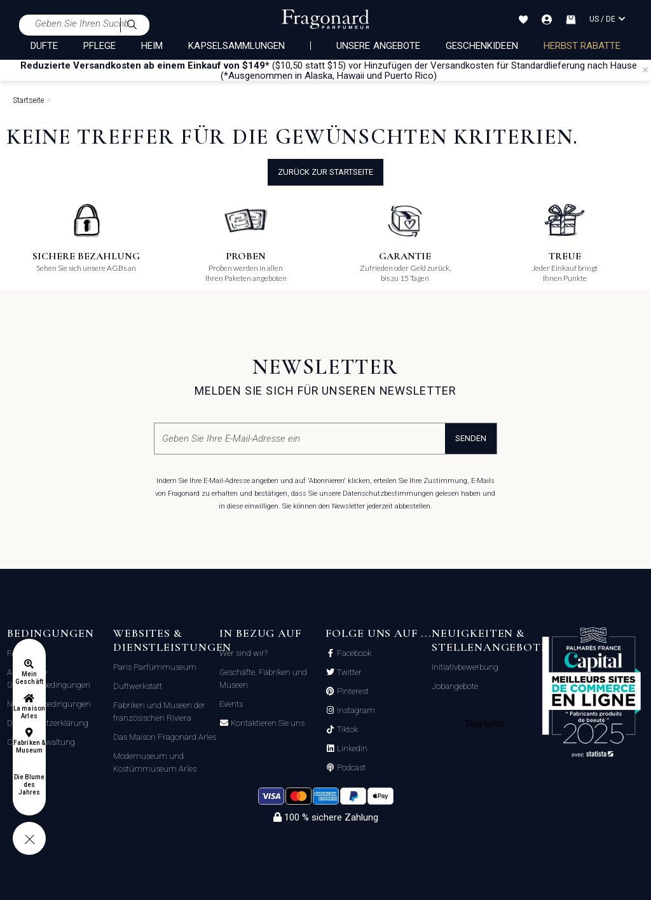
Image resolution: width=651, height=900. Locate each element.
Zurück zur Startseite (325, 172)
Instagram (355, 710)
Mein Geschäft (29, 678)
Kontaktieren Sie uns (267, 723)
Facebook (353, 653)
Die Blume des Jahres (29, 785)
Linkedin (351, 749)
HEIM (152, 45)
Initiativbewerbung (465, 667)
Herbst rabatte (582, 45)
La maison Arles (29, 712)
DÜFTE (44, 45)
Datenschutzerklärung (47, 723)
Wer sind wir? (243, 653)
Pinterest (352, 691)
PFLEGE (99, 45)
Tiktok (346, 729)
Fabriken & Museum (29, 746)
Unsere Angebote (378, 45)
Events (231, 704)
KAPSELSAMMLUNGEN (236, 45)
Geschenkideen (482, 45)
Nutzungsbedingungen (49, 704)
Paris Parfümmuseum (154, 667)
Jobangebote (455, 686)
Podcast (350, 768)
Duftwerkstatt (137, 686)
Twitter (348, 672)
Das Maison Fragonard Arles (164, 737)
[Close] (645, 70)
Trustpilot (485, 724)
